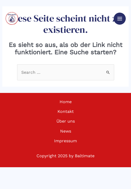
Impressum (65, 140)
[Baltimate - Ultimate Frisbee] (11, 18)
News (65, 131)
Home (66, 101)
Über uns (65, 121)
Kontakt (65, 111)
